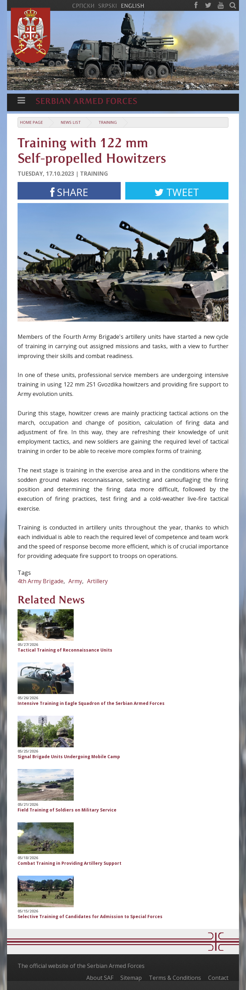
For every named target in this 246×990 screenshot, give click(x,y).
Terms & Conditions (175, 978)
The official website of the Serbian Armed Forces (81, 966)
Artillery (97, 581)
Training (108, 122)
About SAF (99, 978)
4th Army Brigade (41, 581)
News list (71, 122)
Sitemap (131, 978)
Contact (218, 978)
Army (75, 581)
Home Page (31, 122)
